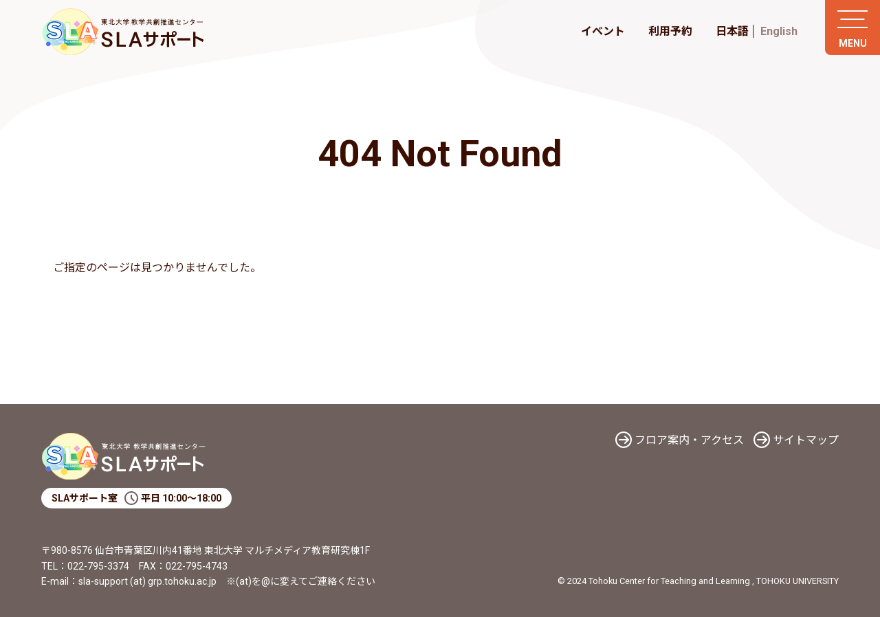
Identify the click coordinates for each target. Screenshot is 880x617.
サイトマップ (806, 440)
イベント (603, 31)
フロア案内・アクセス (689, 440)
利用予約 (670, 31)
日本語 (732, 31)
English (779, 31)
